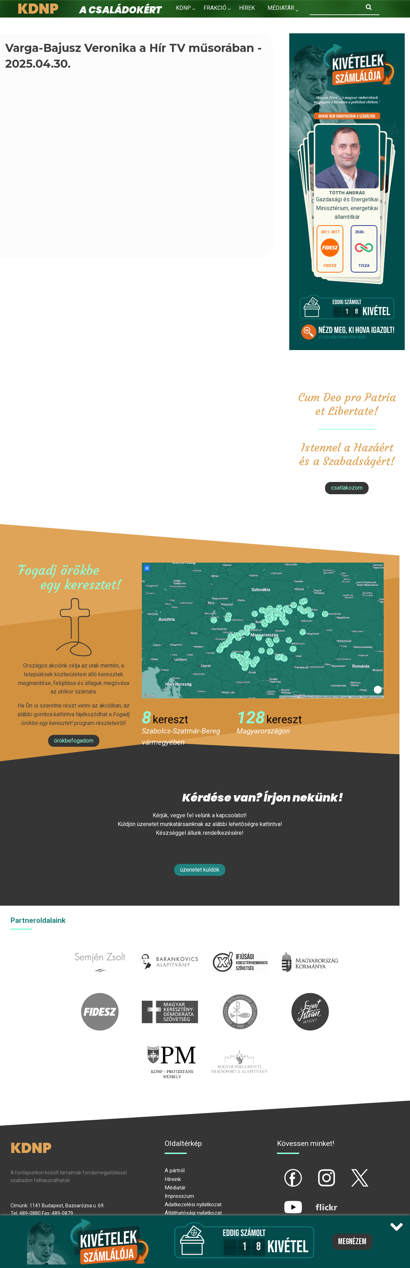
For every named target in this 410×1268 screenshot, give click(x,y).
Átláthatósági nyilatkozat (193, 1213)
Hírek (247, 8)
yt (281, 1201)
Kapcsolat (191, 23)
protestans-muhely (170, 1047)
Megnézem (352, 1242)
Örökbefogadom (73, 740)
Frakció (215, 8)
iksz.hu (240, 947)
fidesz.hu (100, 997)
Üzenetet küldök (199, 869)
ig (314, 1172)
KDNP (183, 8)
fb (281, 1172)
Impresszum (179, 1196)
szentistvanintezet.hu (310, 997)
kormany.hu (310, 947)
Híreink (173, 1179)
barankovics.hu (170, 947)
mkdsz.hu (170, 997)
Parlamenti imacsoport (239, 1047)
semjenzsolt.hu (100, 947)
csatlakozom (347, 487)
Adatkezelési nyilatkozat (193, 1204)
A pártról (175, 1170)
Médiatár (175, 1188)
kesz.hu (240, 997)
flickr (317, 1201)
